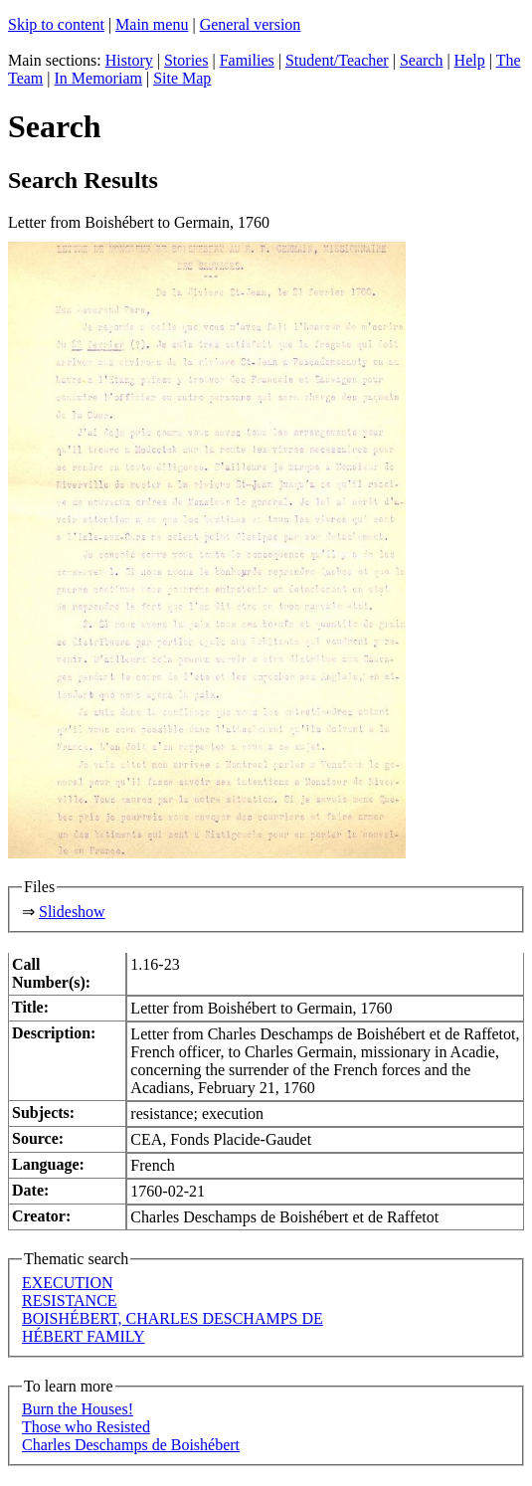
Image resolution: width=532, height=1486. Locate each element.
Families (247, 60)
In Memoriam (98, 78)
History (129, 60)
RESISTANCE (69, 1300)
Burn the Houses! (77, 1408)
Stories (186, 60)
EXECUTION (67, 1282)
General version (250, 24)
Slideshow (72, 911)
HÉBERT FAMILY (83, 1336)
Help (469, 60)
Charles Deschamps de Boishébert (131, 1444)
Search (421, 60)
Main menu (151, 24)
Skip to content (56, 24)
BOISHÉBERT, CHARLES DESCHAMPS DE (172, 1318)
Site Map (182, 78)
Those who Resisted (86, 1426)
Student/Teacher (337, 60)
